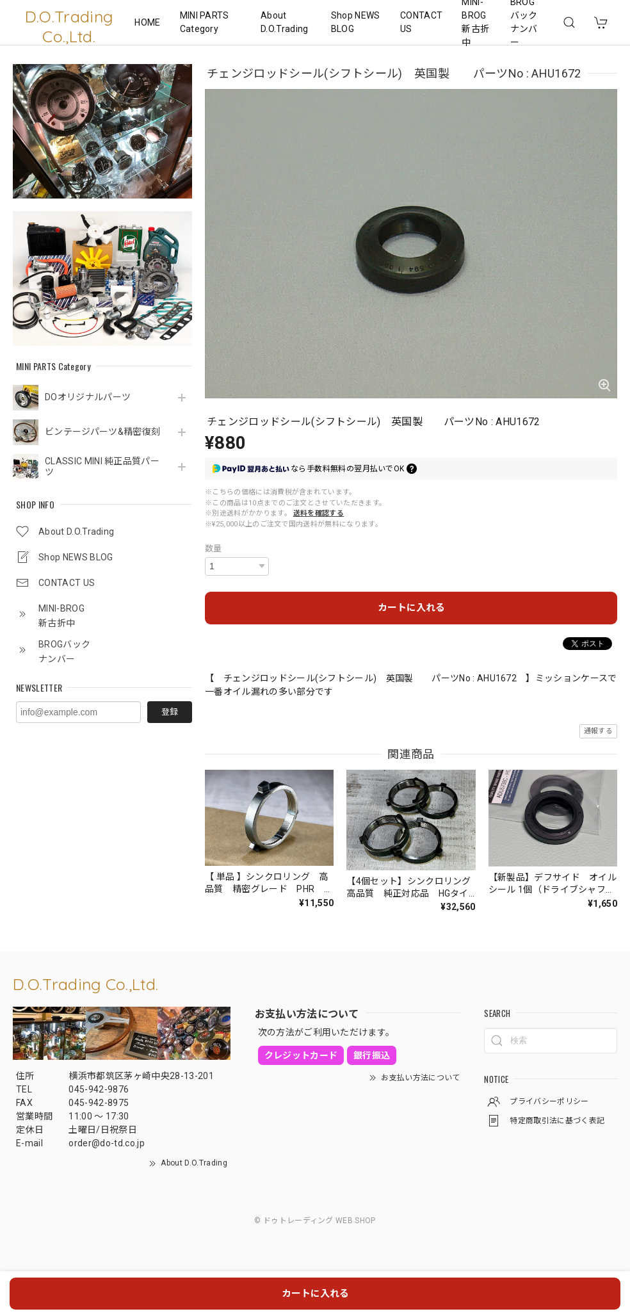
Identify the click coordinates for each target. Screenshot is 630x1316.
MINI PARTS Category (204, 22)
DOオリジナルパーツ (88, 397)
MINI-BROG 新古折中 (475, 22)
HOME (147, 22)
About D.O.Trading (285, 22)
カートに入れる (411, 607)
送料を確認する (318, 513)
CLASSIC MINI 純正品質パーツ (102, 466)
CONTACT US (421, 22)
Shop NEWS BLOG (355, 22)
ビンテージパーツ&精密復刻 (102, 431)
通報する (598, 731)
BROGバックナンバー (524, 22)
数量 (213, 548)
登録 (169, 712)
